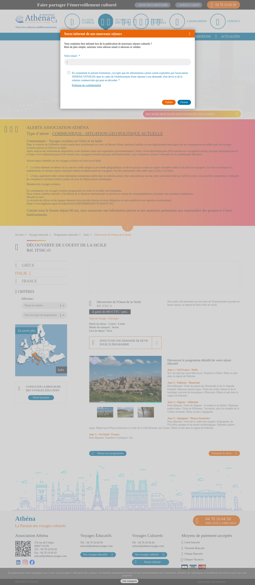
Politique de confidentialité (86, 85)
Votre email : (71, 56)
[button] (191, 34)
